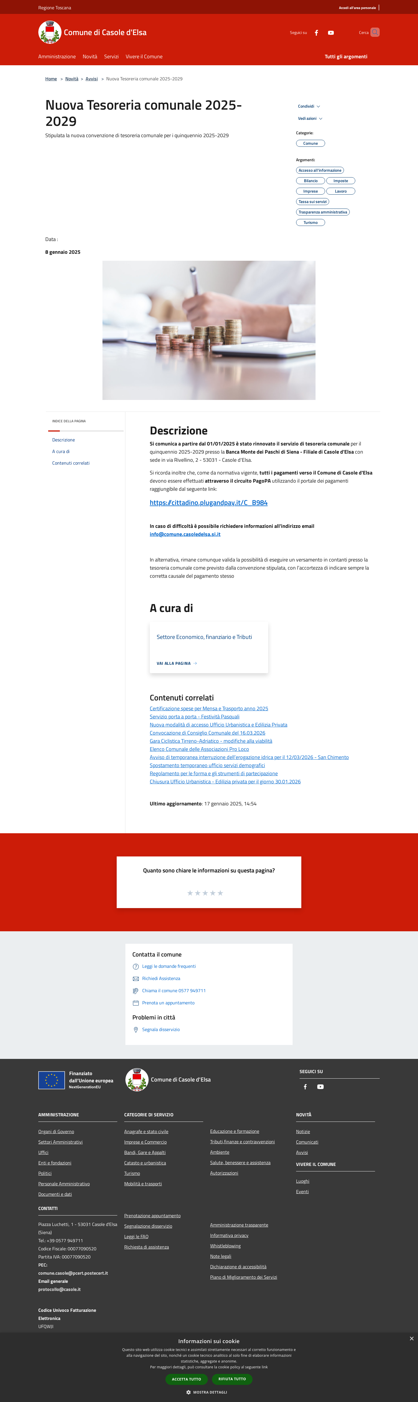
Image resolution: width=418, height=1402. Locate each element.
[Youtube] (321, 32)
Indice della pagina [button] (69, 421)
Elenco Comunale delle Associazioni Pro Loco (199, 749)
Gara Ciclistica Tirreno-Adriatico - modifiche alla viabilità (211, 741)
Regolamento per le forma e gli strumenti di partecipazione (214, 773)
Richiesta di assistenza (146, 1246)
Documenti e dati (55, 1194)
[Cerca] (373, 32)
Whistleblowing (225, 1245)
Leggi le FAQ (136, 1236)
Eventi (302, 1191)
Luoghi (302, 1181)
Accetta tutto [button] (186, 1379)
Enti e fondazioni (54, 1162)
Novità (71, 78)
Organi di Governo (56, 1131)
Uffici (43, 1152)
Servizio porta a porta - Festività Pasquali (194, 716)
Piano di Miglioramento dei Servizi (243, 1277)
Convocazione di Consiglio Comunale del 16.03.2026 (207, 733)
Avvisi (92, 78)
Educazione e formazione (234, 1131)
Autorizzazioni (224, 1172)
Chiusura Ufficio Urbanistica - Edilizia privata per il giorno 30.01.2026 (225, 781)
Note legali (220, 1256)
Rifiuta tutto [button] (232, 1378)
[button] (209, 1392)
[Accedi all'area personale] (357, 8)
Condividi (310, 106)
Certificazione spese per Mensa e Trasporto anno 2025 (209, 708)
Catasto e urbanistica (145, 1162)
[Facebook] (306, 32)
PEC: (42, 1264)
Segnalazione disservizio (148, 1225)
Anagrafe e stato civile (146, 1131)
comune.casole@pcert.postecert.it (73, 1272)
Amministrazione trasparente (239, 1224)
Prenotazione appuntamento (152, 1215)
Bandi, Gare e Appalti (145, 1152)
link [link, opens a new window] (265, 1367)
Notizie (303, 1131)
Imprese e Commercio (145, 1141)
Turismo (132, 1173)
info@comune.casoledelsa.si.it (185, 534)
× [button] (411, 1339)
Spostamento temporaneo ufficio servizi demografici (207, 765)
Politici (45, 1173)
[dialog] (209, 1367)
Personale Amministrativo (64, 1183)
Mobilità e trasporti (143, 1183)
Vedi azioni (311, 118)
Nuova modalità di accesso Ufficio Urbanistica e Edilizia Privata (218, 725)
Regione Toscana (54, 7)
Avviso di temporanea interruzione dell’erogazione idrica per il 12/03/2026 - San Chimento (249, 757)
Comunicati (307, 1141)
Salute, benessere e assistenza (240, 1162)
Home (51, 78)
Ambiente (219, 1152)
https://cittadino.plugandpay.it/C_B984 (209, 502)
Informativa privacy (229, 1235)
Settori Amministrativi (60, 1141)
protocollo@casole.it (59, 1289)
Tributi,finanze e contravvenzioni (242, 1141)
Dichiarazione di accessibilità (238, 1266)
